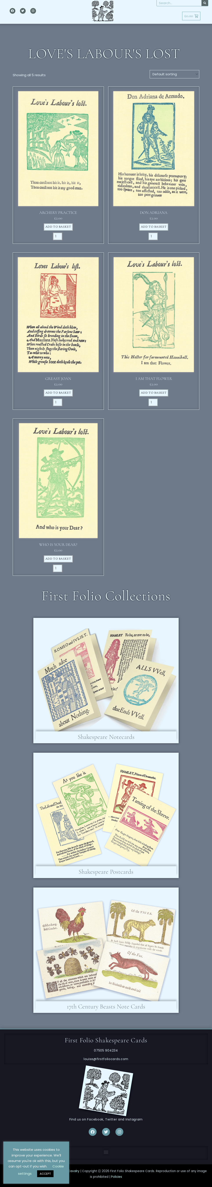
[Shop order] (174, 74)
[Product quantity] (58, 236)
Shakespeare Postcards (106, 871)
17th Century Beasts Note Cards (106, 1006)
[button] (106, 1152)
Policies (116, 1177)
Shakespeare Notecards (106, 737)
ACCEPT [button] (45, 1174)
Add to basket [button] (58, 227)
